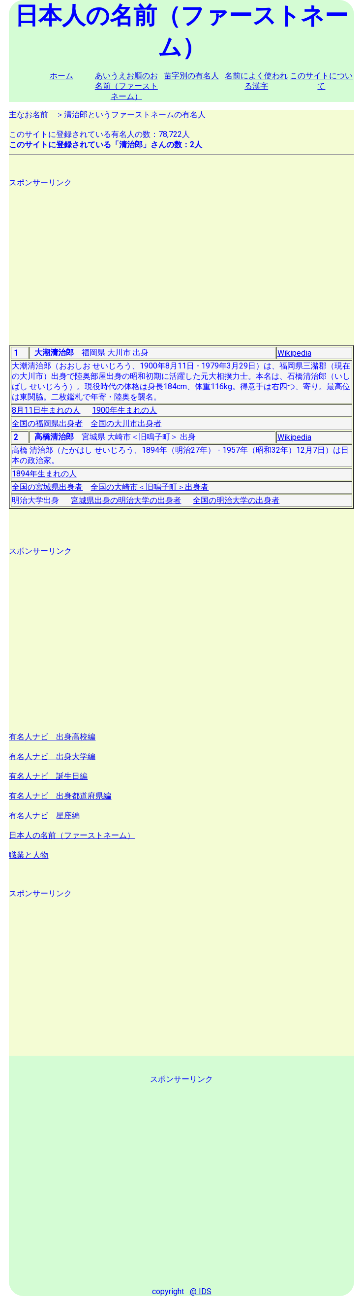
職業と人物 (28, 855)
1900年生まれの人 (124, 410)
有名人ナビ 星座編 (44, 815)
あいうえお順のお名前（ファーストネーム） (126, 86)
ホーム (61, 75)
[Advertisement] (181, 257)
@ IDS (201, 1291)
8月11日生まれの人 (46, 410)
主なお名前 (28, 114)
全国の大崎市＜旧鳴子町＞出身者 (150, 487)
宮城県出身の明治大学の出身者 (126, 500)
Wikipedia (294, 353)
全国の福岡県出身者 (47, 423)
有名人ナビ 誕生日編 (48, 776)
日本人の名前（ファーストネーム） (72, 835)
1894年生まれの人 (44, 473)
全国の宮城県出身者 (47, 487)
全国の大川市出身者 (126, 423)
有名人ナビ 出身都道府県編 (60, 796)
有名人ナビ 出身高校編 (52, 736)
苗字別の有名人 (191, 75)
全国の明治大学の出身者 (236, 500)
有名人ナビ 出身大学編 (52, 756)
